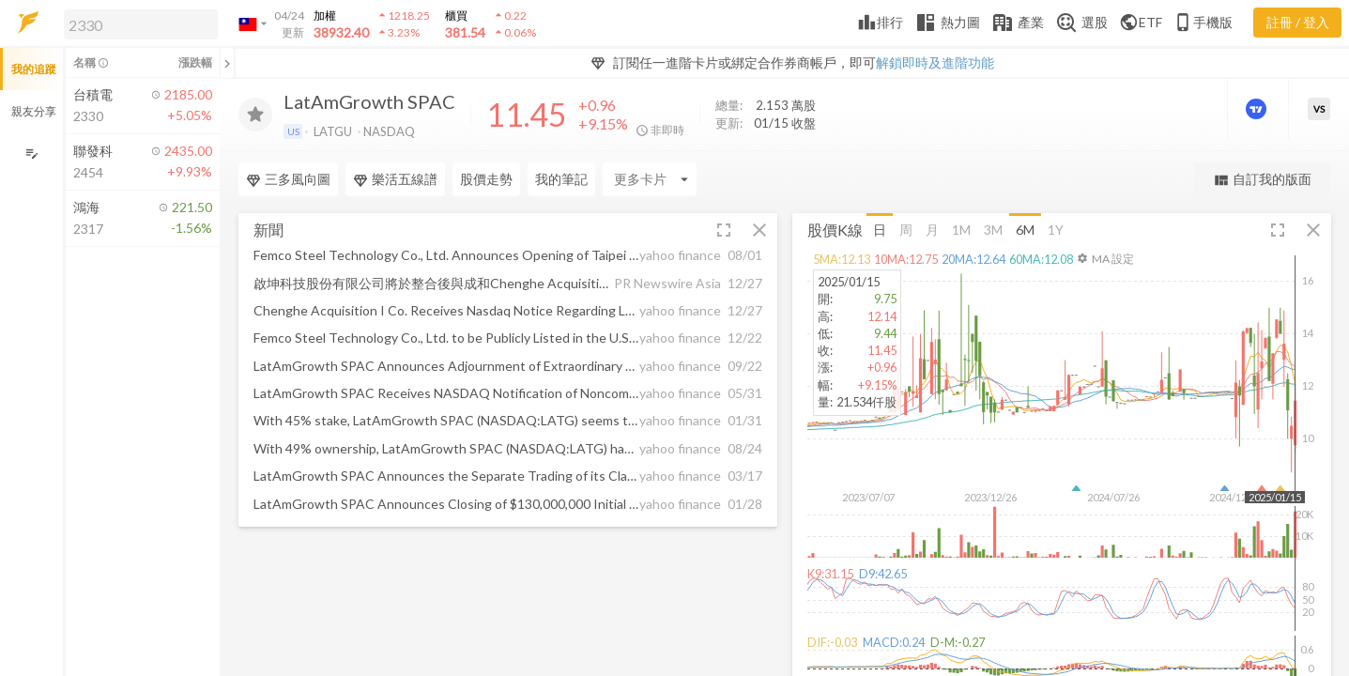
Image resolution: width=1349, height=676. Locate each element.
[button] (137, 23)
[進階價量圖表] (1258, 109)
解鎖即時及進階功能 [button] (935, 62)
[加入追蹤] (255, 114)
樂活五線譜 (395, 179)
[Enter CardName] (650, 179)
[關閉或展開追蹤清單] (227, 63)
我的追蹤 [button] (33, 69)
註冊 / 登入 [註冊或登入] (1297, 22)
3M (993, 229)
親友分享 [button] (33, 111)
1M (961, 229)
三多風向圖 (288, 179)
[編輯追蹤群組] (31, 153)
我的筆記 (561, 179)
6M (1025, 229)
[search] (141, 24)
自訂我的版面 (1262, 180)
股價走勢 (486, 179)
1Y (1056, 229)
